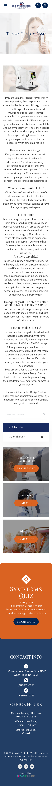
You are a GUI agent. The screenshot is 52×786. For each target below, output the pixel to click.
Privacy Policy (25, 760)
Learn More (26, 468)
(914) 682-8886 (26, 685)
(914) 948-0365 (26, 695)
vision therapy (17, 436)
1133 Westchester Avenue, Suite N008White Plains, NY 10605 (26, 673)
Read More (26, 503)
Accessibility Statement (35, 756)
